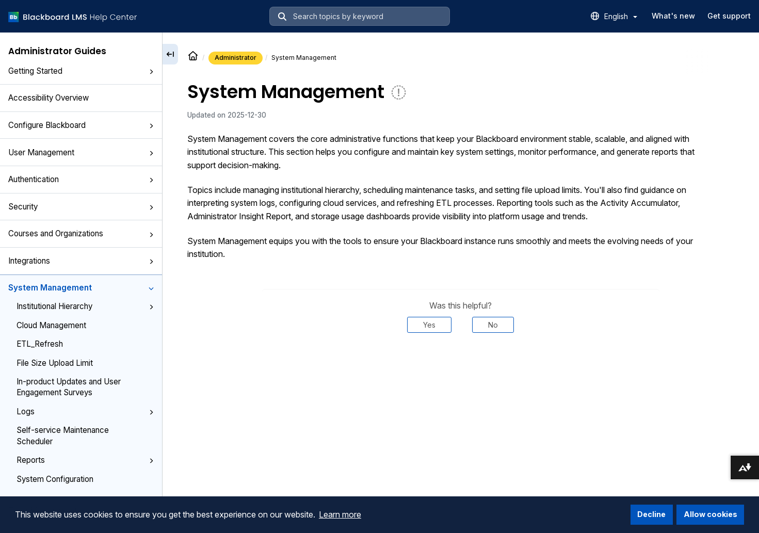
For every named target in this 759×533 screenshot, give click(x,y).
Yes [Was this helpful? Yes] (429, 324)
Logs (85, 411)
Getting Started (81, 71)
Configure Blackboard (81, 125)
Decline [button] (651, 514)
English (620, 16)
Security (81, 207)
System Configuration (55, 479)
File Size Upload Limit (55, 363)
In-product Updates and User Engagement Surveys (69, 387)
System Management (81, 288)
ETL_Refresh (40, 344)
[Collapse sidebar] (170, 54)
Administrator (235, 57)
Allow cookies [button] (710, 514)
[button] (151, 71)
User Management (81, 152)
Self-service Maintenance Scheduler (63, 435)
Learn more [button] (340, 514)
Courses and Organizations (81, 233)
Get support (729, 15)
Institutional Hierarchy (85, 306)
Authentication (81, 179)
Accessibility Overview (48, 98)
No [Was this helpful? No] (493, 324)
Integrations (81, 261)
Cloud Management (51, 325)
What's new (673, 15)
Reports (85, 460)
